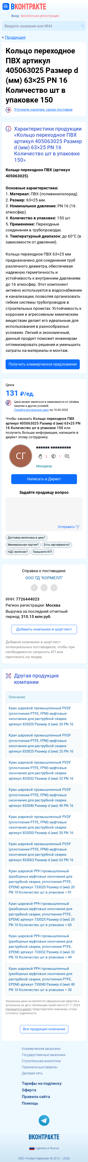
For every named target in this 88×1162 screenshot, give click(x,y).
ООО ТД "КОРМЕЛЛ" (44, 577)
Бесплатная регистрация (40, 16)
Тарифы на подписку (42, 1083)
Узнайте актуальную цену (31, 410)
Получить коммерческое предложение (43, 364)
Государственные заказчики (43, 1055)
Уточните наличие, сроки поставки (43, 109)
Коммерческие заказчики (41, 1049)
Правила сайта (36, 1096)
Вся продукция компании (44, 1029)
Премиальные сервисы (39, 1067)
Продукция (15, 37)
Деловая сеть (32, 1073)
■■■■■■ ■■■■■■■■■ (53, 447)
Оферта (29, 1090)
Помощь (30, 1103)
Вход (15, 16)
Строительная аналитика (41, 1061)
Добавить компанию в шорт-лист (44, 629)
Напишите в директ (19, 1009)
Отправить (66, 527)
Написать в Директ (44, 479)
